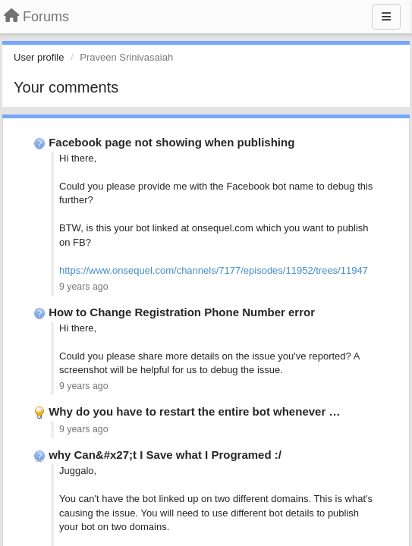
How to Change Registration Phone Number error (182, 312)
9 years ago (84, 286)
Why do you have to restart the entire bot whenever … (194, 411)
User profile (39, 57)
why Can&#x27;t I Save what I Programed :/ (165, 454)
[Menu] (386, 17)
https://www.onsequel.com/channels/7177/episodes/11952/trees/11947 (213, 270)
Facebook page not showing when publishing (171, 142)
